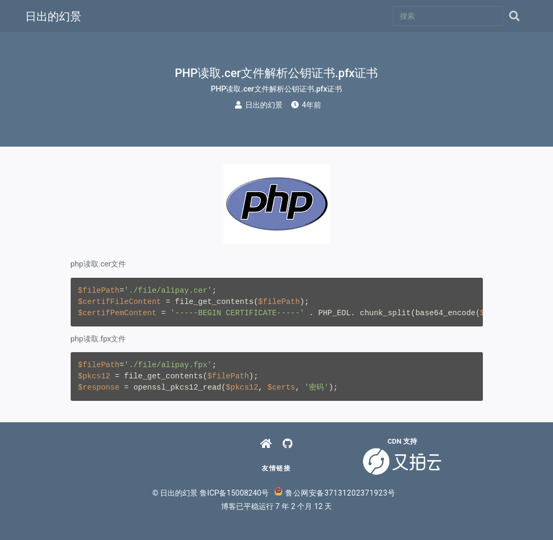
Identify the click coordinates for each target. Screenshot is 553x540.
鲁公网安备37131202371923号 (334, 493)
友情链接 (276, 468)
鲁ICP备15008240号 (234, 493)
